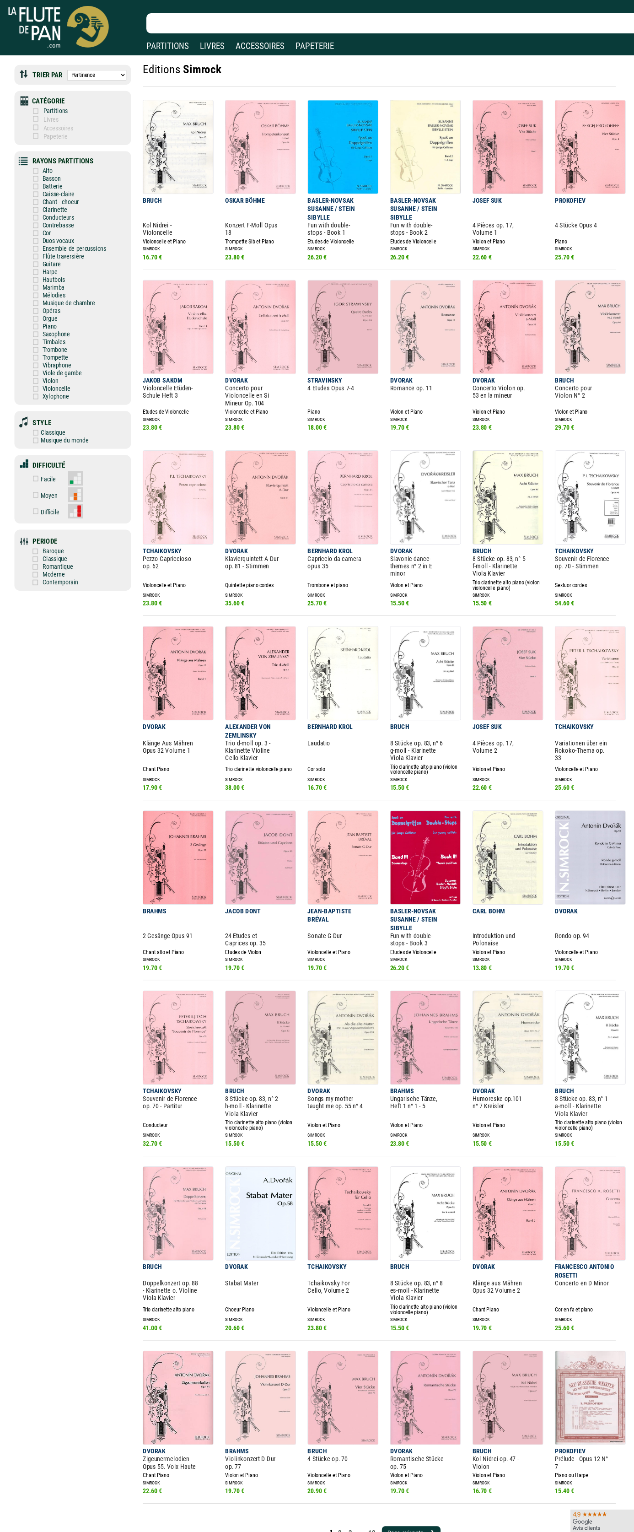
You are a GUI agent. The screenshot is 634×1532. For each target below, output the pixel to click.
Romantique (59, 539)
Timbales (47, 326)
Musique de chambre (61, 289)
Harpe (44, 260)
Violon (44, 363)
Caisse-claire (52, 186)
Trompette (49, 341)
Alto (41, 164)
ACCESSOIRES (260, 46)
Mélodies (47, 282)
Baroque (54, 524)
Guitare (45, 252)
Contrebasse (51, 216)
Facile (49, 456)
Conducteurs (51, 208)
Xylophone (49, 378)
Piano (43, 311)
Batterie (46, 179)
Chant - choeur (54, 194)
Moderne (55, 546)
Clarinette (48, 201)
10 (361, 1452)
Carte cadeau (293, 1526)
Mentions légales (194, 1513)
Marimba (47, 274)
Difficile (51, 487)
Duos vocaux (51, 230)
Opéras (45, 297)
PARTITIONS (167, 46)
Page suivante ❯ (398, 1452)
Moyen (50, 472)
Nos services (68, 1526)
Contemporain (61, 553)
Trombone (48, 333)
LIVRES (212, 46)
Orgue (44, 304)
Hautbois (47, 267)
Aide (281, 1513)
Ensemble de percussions (67, 238)
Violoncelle (50, 370)
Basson (45, 171)
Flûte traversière (56, 245)
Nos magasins (71, 1513)
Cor (41, 223)
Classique (47, 412)
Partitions (56, 108)
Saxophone (49, 319)
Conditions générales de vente (219, 1526)
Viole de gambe (55, 355)
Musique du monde (58, 419)
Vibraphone (50, 348)
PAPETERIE (315, 46)
